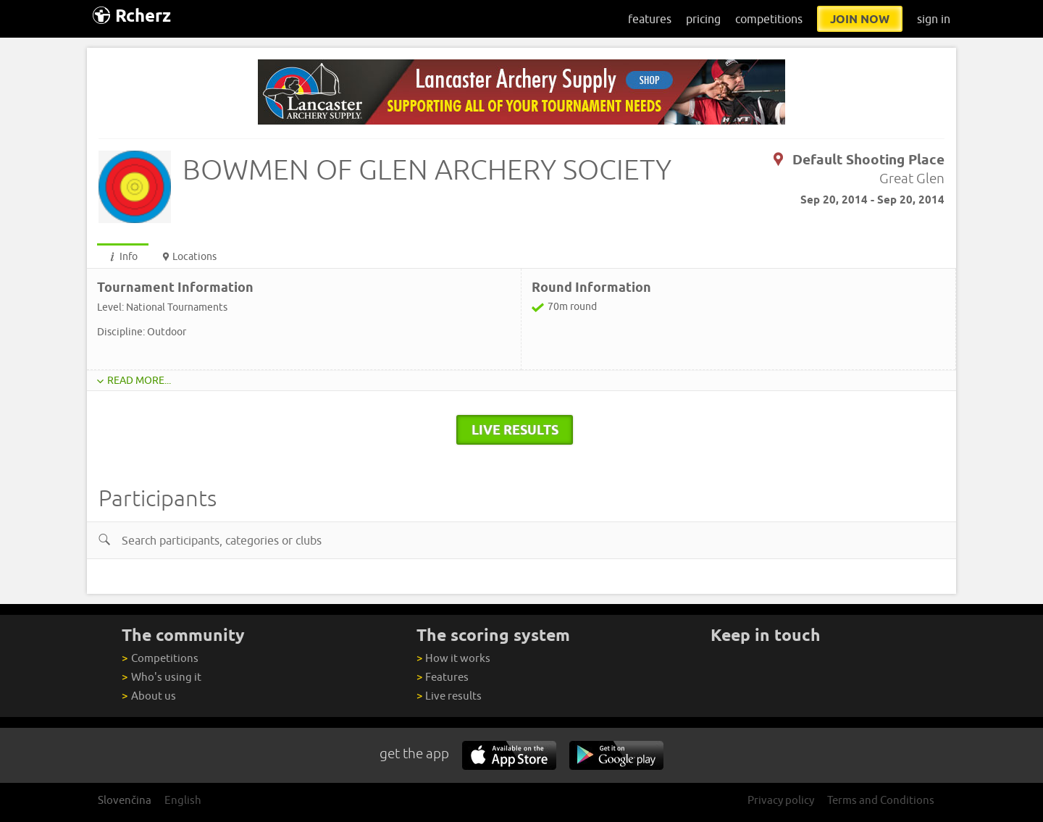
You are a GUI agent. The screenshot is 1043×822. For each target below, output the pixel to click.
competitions (769, 18)
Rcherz (132, 15)
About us (148, 695)
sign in (933, 18)
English (182, 800)
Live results (449, 695)
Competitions (160, 658)
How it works (453, 658)
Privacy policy (780, 800)
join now (859, 18)
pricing (703, 18)
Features (442, 677)
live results (515, 429)
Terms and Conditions (880, 800)
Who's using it (161, 677)
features (649, 18)
